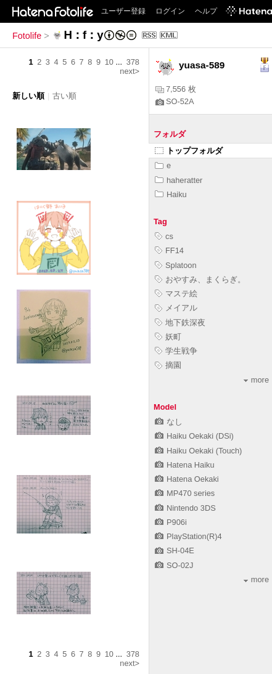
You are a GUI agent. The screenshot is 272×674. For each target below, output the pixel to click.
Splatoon (176, 265)
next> (129, 71)
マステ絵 (176, 293)
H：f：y (83, 34)
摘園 (168, 365)
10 (109, 62)
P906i (171, 522)
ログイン (170, 11)
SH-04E (174, 550)
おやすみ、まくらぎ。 (200, 279)
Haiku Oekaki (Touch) (198, 450)
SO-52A (174, 101)
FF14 (169, 250)
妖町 (168, 336)
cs (164, 236)
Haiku (171, 194)
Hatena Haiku (185, 464)
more (256, 379)
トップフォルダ (189, 150)
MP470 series (185, 493)
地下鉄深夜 (180, 322)
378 (132, 62)
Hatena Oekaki (187, 479)
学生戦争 (176, 350)
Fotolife (26, 36)
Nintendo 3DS (185, 508)
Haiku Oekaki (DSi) (194, 436)
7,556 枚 (175, 89)
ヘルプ (206, 11)
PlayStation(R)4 (188, 536)
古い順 (64, 95)
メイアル (176, 307)
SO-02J (174, 565)
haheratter (178, 180)
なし (169, 421)
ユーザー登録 (123, 11)
